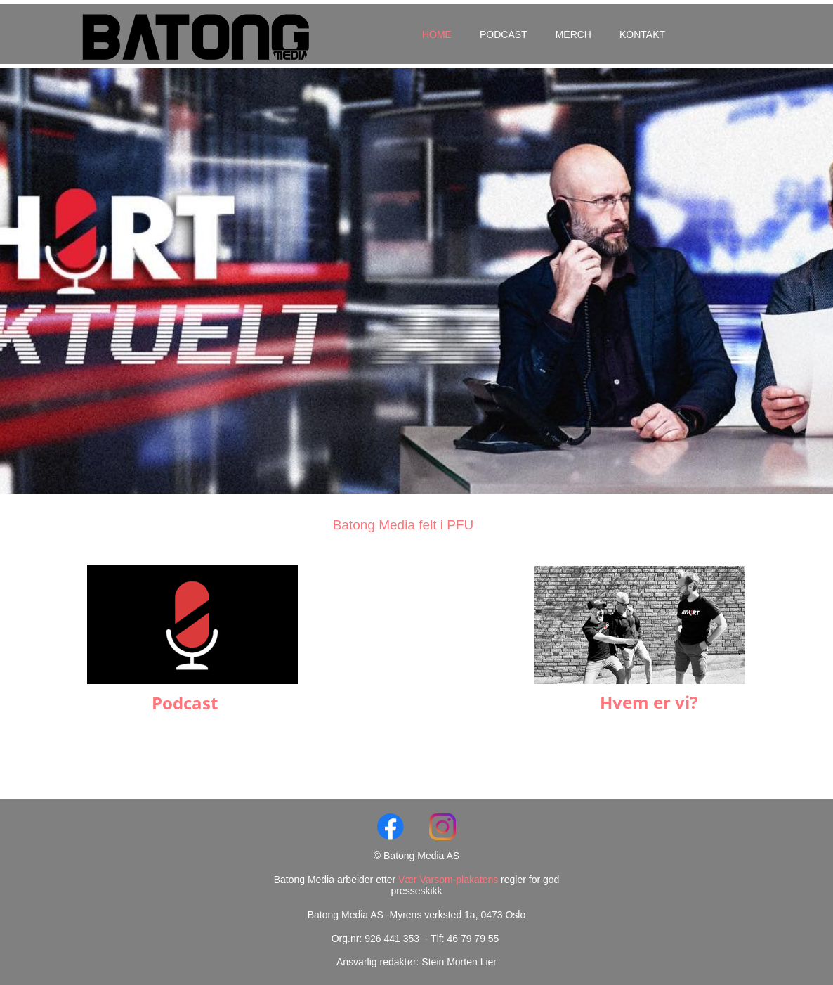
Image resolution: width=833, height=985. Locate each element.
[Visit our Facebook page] (390, 826)
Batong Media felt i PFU (403, 524)
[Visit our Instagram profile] (442, 826)
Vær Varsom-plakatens (449, 879)
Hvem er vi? (648, 702)
